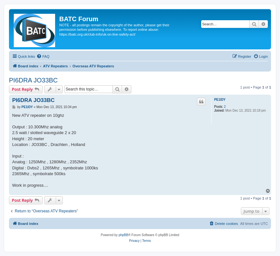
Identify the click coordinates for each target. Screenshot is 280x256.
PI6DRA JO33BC (33, 80)
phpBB (123, 235)
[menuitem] (43, 56)
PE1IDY (220, 99)
